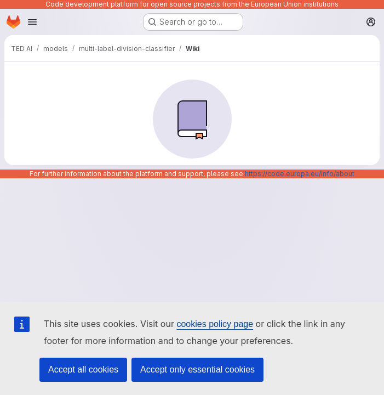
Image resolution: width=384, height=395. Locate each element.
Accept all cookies (83, 369)
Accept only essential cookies (197, 369)
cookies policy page (214, 324)
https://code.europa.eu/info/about (299, 174)
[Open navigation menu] (32, 22)
